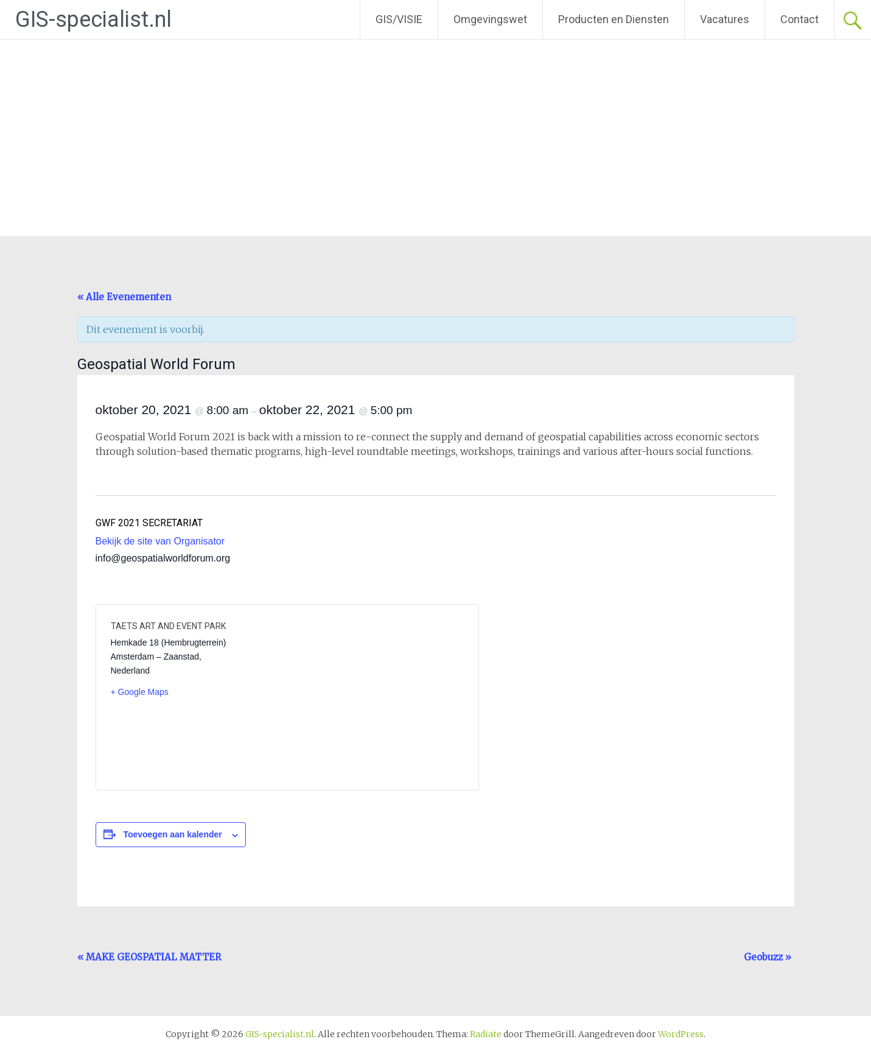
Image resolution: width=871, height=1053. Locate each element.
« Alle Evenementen (124, 297)
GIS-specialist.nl (93, 19)
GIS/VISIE (399, 19)
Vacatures (724, 19)
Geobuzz (767, 957)
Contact (799, 19)
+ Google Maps (140, 692)
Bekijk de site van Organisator (160, 541)
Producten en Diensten (613, 19)
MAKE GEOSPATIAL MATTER (149, 957)
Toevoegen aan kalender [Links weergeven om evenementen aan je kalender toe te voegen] (172, 834)
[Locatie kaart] (374, 697)
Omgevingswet (490, 19)
